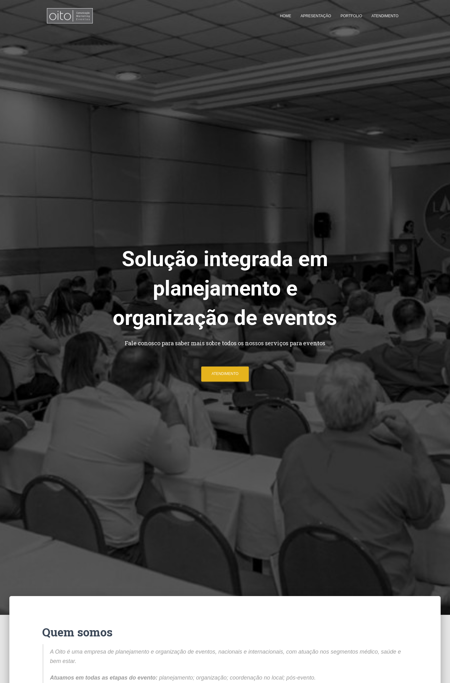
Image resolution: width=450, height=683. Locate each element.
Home (285, 16)
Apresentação (316, 16)
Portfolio (351, 16)
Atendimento (385, 16)
